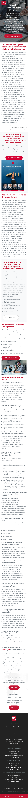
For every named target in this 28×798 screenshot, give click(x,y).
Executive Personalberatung (14, 739)
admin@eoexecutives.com (14, 779)
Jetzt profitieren (10, 317)
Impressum (7, 788)
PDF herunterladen (14, 158)
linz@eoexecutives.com (14, 767)
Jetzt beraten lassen (13, 36)
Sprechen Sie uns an (17, 127)
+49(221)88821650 (14, 781)
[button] (2, 795)
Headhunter (5, 649)
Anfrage (14, 707)
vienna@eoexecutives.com (14, 755)
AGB (14, 788)
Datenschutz (21, 788)
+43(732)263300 (14, 769)
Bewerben (14, 687)
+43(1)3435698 (14, 758)
